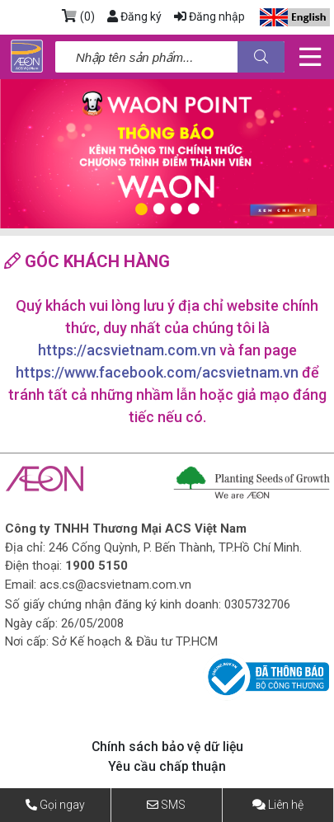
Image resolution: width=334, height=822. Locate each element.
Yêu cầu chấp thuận (167, 766)
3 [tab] (176, 209)
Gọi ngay (62, 804)
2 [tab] (159, 209)
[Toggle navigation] (310, 56)
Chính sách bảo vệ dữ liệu (167, 746)
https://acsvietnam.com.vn (127, 350)
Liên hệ (285, 804)
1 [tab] (141, 209)
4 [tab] (193, 209)
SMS (173, 804)
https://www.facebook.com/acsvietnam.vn (157, 372)
